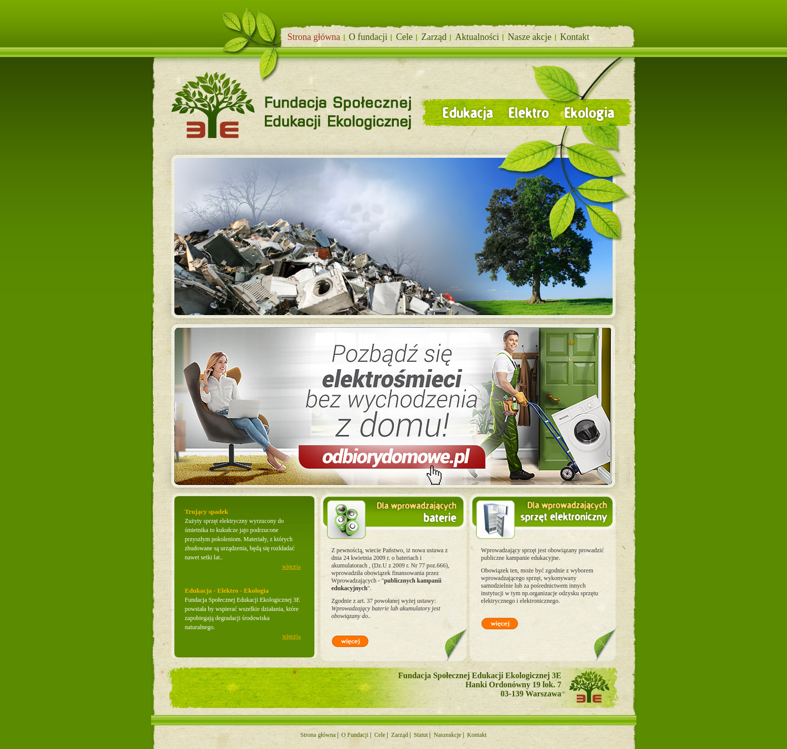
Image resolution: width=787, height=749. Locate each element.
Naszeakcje (447, 734)
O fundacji (368, 37)
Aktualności (477, 37)
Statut (421, 734)
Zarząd (433, 37)
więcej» (291, 566)
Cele (404, 37)
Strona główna (318, 734)
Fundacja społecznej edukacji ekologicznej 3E (210, 61)
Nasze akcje (529, 37)
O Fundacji (354, 734)
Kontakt (574, 37)
